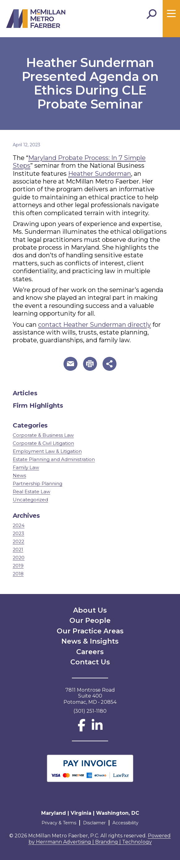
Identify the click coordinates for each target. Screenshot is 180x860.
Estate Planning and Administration (54, 459)
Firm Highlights (38, 405)
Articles (25, 393)
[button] (70, 364)
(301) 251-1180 (90, 711)
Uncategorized (30, 500)
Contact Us (90, 662)
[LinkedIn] (97, 728)
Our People (90, 620)
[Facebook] (82, 728)
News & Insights (90, 641)
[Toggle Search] (151, 14)
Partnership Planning (37, 483)
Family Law (26, 467)
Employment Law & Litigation (47, 451)
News (19, 475)
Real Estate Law (31, 491)
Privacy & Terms (59, 823)
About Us (90, 610)
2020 (18, 558)
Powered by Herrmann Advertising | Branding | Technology (100, 839)
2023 (18, 533)
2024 (18, 525)
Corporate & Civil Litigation (43, 443)
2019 (18, 566)
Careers (90, 652)
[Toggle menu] (171, 13)
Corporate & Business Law (43, 435)
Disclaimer (94, 823)
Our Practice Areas (90, 631)
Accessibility (125, 823)
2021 (18, 549)
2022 (18, 541)
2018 (18, 574)
